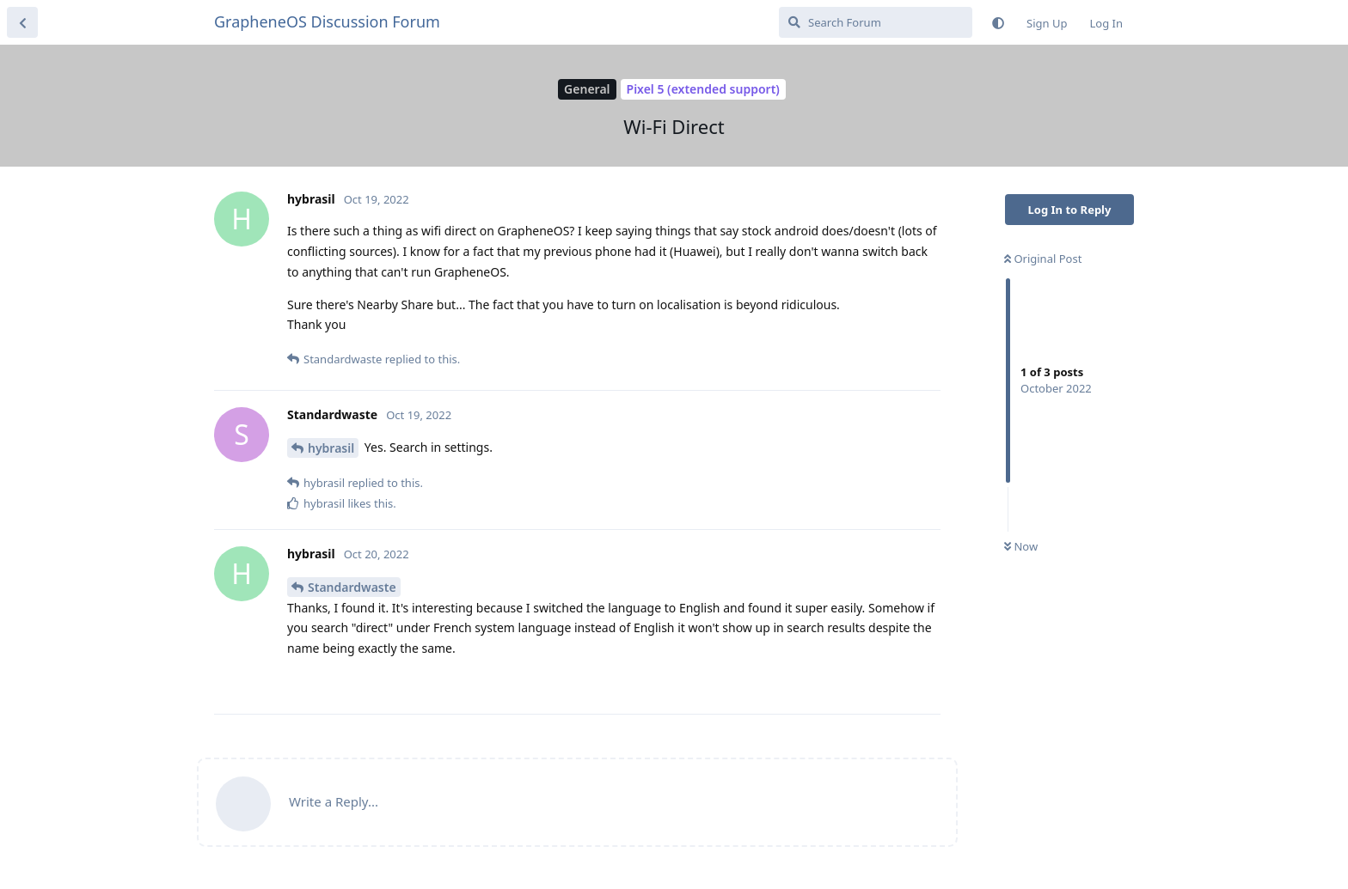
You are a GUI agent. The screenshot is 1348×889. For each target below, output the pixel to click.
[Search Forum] (875, 22)
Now (1021, 546)
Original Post (1042, 258)
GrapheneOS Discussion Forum (327, 21)
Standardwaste (352, 587)
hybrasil (331, 448)
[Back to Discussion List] (22, 22)
